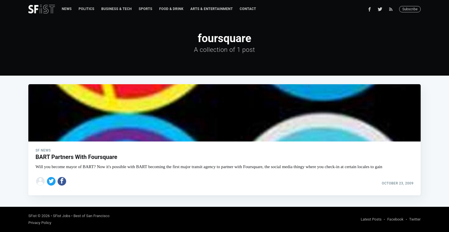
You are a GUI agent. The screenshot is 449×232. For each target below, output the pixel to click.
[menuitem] (66, 9)
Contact (248, 9)
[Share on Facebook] (62, 181)
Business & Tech (116, 9)
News (67, 9)
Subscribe (410, 9)
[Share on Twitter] (51, 181)
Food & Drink (171, 9)
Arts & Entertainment (211, 9)
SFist (32, 216)
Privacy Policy (39, 223)
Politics (86, 9)
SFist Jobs (61, 216)
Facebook (395, 219)
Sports (145, 9)
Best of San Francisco (91, 216)
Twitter (415, 219)
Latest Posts (371, 219)
